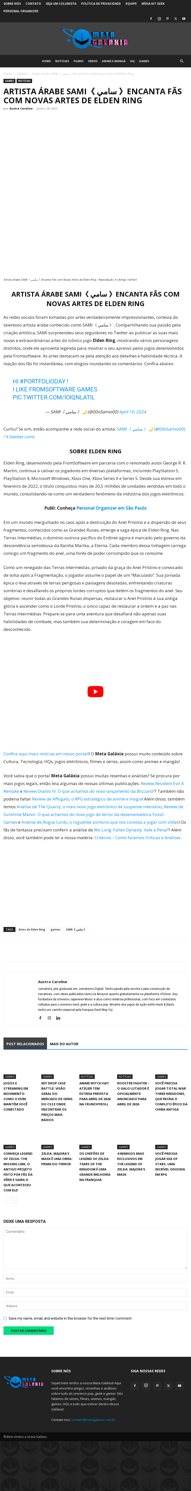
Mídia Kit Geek (153, 3)
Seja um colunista (61, 3)
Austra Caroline (21, 108)
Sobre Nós (12, 3)
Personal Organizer (20, 11)
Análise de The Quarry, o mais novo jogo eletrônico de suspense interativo (89, 806)
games (55, 929)
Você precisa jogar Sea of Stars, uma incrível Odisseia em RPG (170, 1164)
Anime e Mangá (114, 61)
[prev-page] (6, 1200)
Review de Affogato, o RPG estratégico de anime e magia (87, 799)
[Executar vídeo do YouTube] (95, 691)
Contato (33, 3)
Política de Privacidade (101, 3)
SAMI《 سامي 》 (76, 929)
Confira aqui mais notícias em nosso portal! (46, 754)
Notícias (62, 61)
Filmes (79, 61)
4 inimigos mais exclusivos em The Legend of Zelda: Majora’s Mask (131, 1164)
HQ (132, 61)
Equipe (131, 3)
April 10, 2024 (132, 412)
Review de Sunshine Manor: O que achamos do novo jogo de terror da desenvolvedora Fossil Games (93, 814)
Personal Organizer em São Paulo (111, 508)
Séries (92, 61)
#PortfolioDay (42, 381)
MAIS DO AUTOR (64, 1043)
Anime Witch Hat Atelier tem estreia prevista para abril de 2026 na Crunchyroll (94, 1093)
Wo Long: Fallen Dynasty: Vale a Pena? (131, 830)
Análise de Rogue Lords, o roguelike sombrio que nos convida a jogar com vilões (100, 822)
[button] (182, 61)
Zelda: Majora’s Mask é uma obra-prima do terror (57, 1158)
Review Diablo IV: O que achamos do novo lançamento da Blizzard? (89, 791)
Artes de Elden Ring (32, 929)
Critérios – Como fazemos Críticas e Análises (138, 837)
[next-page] (14, 1200)
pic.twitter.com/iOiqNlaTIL (54, 397)
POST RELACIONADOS (25, 1043)
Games (144, 61)
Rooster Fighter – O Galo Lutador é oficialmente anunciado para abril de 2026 (133, 1093)
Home (46, 61)
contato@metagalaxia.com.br (93, 1419)
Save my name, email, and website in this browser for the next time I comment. (70, 1318)
